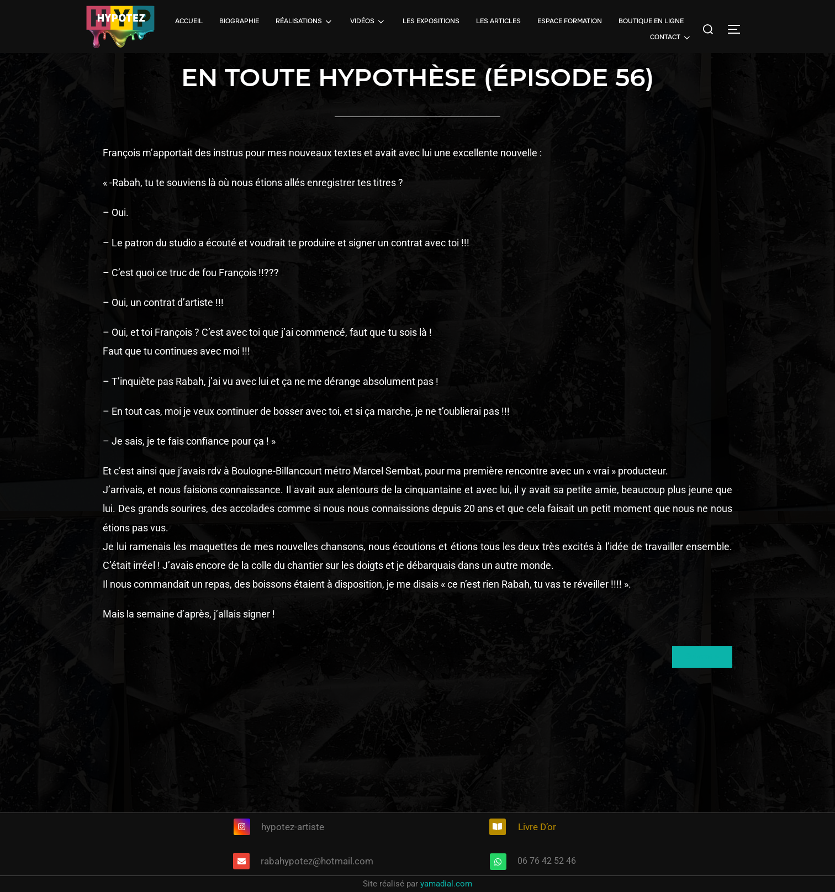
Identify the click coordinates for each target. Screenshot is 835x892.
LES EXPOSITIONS (431, 21)
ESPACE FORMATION (569, 21)
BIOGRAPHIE (239, 21)
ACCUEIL (189, 21)
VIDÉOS (368, 22)
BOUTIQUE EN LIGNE (651, 21)
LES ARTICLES (498, 21)
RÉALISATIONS (305, 22)
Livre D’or (537, 826)
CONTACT (671, 38)
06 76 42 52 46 (546, 861)
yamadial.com (446, 884)
